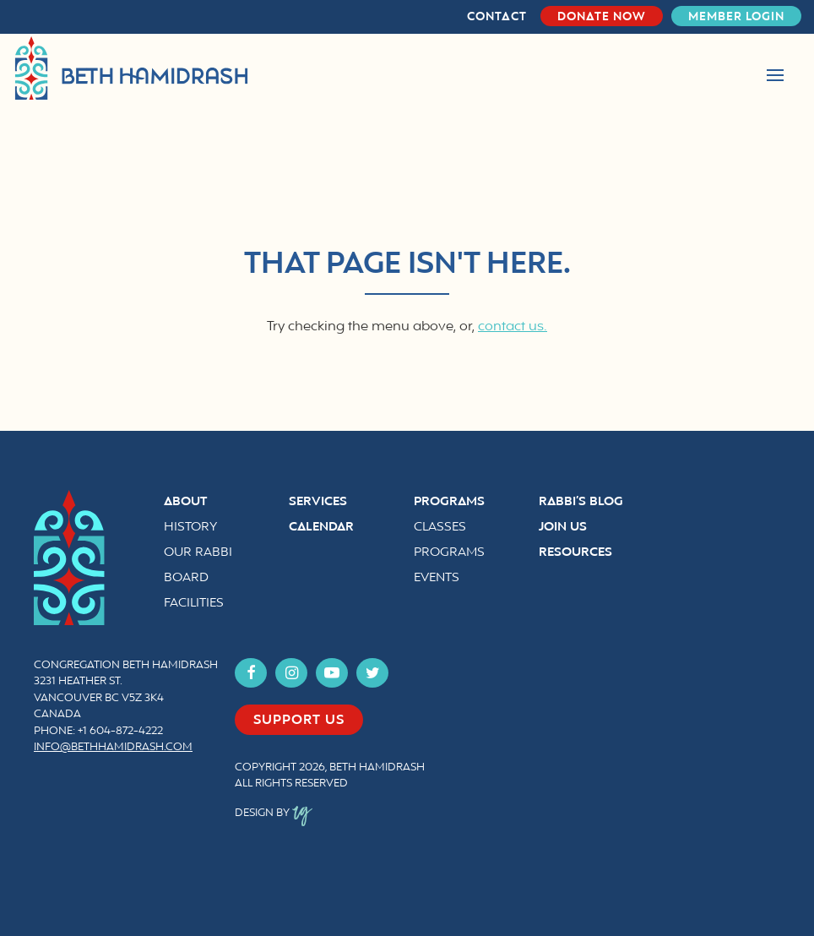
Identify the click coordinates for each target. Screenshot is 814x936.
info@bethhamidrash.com (113, 747)
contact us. (512, 327)
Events (436, 578)
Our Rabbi (198, 553)
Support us (299, 720)
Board (186, 578)
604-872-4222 (126, 731)
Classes (440, 527)
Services (318, 502)
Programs (449, 502)
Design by (273, 813)
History (190, 527)
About (185, 502)
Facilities (194, 603)
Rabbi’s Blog (581, 502)
